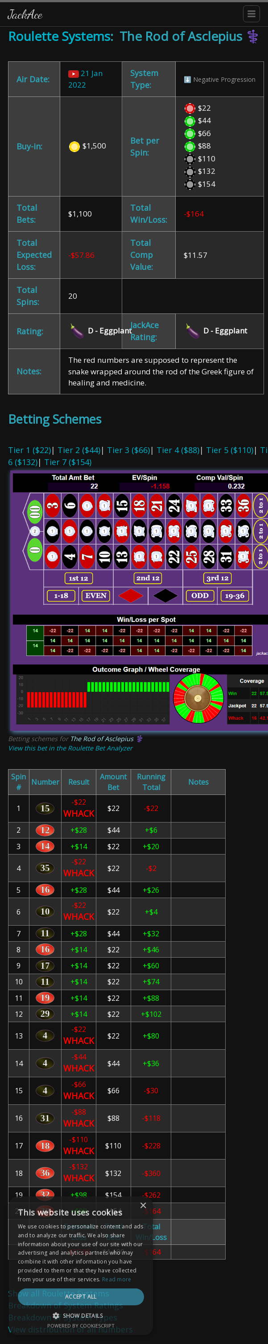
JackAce (25, 14)
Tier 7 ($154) (67, 462)
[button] (134, 1315)
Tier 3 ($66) (128, 450)
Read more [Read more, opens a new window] (169, 1279)
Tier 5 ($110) (229, 450)
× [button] (249, 1232)
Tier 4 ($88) (178, 450)
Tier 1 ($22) (29, 450)
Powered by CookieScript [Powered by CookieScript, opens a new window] (134, 1325)
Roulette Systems (59, 36)
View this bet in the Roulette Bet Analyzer (70, 748)
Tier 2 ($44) (79, 450)
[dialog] (134, 1279)
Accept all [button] (134, 1296)
